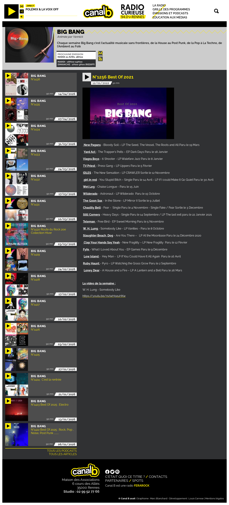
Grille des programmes (171, 9)
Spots (137, 480)
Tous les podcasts (62, 450)
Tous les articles (63, 454)
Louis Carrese (196, 498)
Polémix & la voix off (42, 9)
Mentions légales (214, 498)
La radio (159, 5)
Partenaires (116, 480)
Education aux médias (170, 17)
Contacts (158, 477)
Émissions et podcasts (170, 13)
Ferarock (141, 485)
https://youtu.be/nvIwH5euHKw (104, 296)
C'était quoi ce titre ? (125, 477)
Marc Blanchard (158, 498)
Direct (30, 6)
